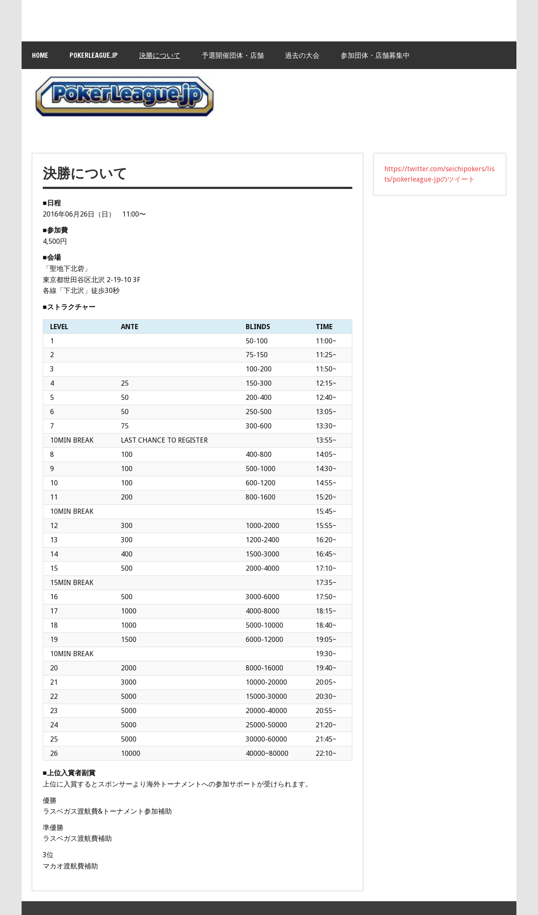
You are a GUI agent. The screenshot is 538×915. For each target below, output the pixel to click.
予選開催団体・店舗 (233, 55)
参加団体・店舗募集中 (375, 55)
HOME (40, 55)
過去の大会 (302, 55)
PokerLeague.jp (94, 55)
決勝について (159, 55)
